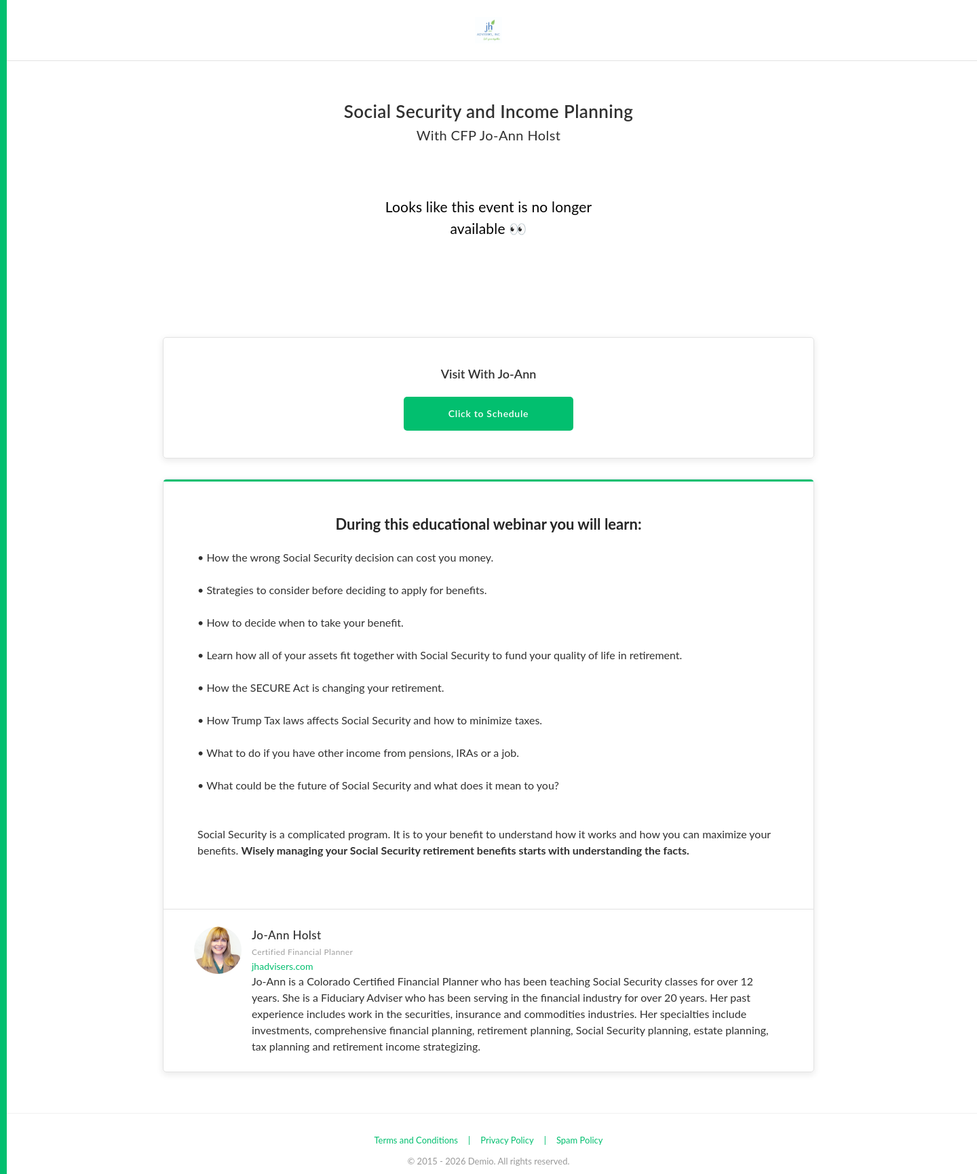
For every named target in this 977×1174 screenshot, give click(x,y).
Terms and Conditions (416, 1140)
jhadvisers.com (282, 966)
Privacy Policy (506, 1140)
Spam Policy (579, 1140)
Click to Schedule (488, 413)
